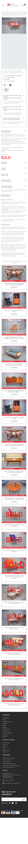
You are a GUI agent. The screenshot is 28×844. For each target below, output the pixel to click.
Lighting (4, 727)
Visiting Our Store (7, 760)
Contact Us (5, 744)
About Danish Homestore (9, 758)
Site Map (5, 752)
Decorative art (6, 729)
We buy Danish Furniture (9, 767)
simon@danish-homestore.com (12, 783)
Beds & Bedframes (7, 721)
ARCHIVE (8, 12)
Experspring (5, 735)
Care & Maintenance (7, 733)
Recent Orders (6, 750)
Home (3, 12)
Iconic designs (6, 718)
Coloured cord (6, 731)
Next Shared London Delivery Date (11, 765)
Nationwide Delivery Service (9, 763)
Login (4, 748)
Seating (4, 719)
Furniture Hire (6, 761)
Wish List (5, 746)
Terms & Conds (6, 742)
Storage (4, 723)
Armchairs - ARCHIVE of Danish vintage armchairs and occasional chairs (13, 12)
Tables (4, 725)
